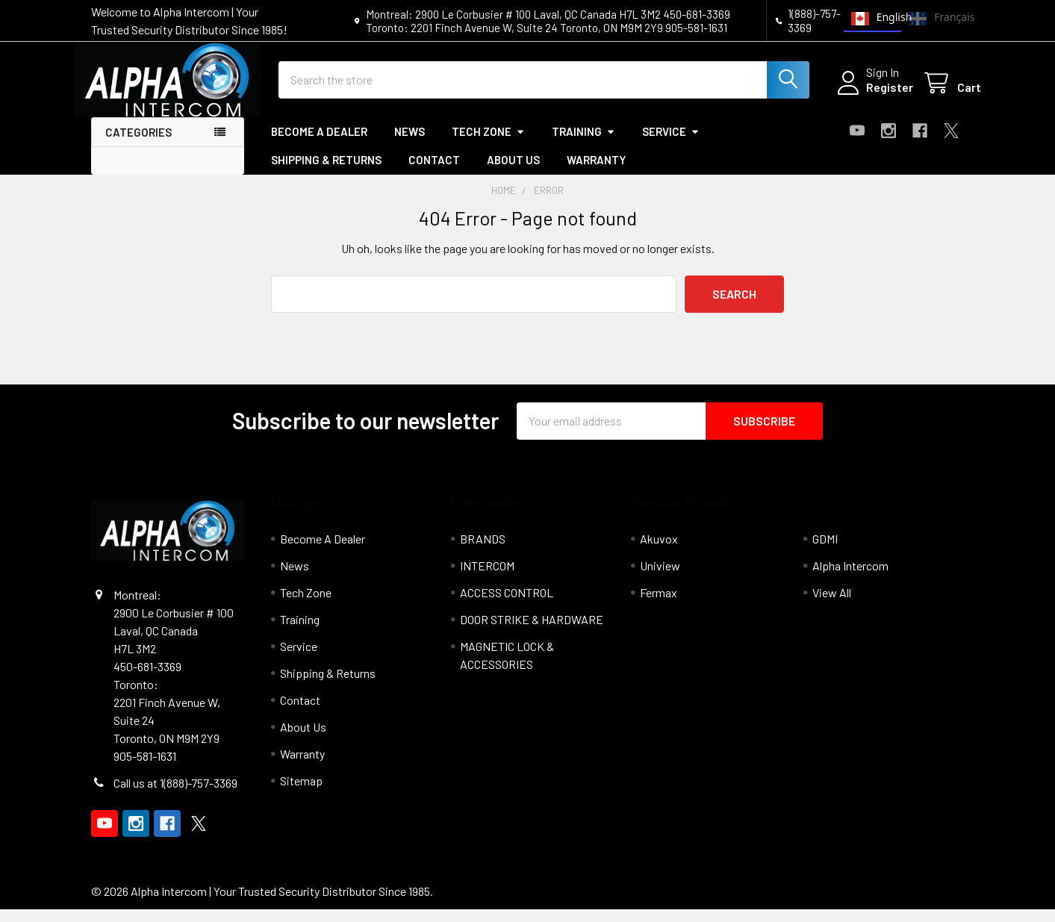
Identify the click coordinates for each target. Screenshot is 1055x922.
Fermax (658, 605)
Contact (434, 173)
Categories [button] (138, 145)
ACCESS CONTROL (506, 605)
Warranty (596, 173)
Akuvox (659, 551)
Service (671, 144)
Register (873, 95)
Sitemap (301, 793)
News (409, 144)
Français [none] (932, 19)
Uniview (660, 578)
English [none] (872, 19)
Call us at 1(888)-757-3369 (175, 795)
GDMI (825, 551)
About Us (513, 173)
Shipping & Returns (326, 173)
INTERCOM (487, 578)
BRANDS (482, 551)
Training (583, 144)
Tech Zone (488, 144)
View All (831, 605)
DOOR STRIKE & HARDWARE (531, 632)
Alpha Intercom (850, 578)
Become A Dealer (319, 144)
